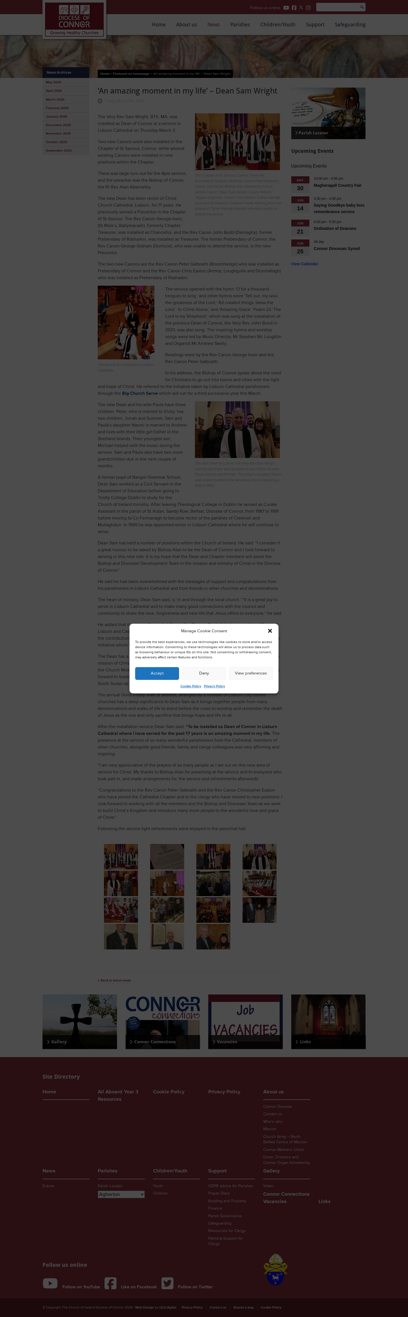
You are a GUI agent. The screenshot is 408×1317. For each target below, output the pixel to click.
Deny (204, 673)
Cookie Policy (190, 686)
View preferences (251, 673)
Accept (157, 673)
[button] (270, 631)
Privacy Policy (214, 686)
